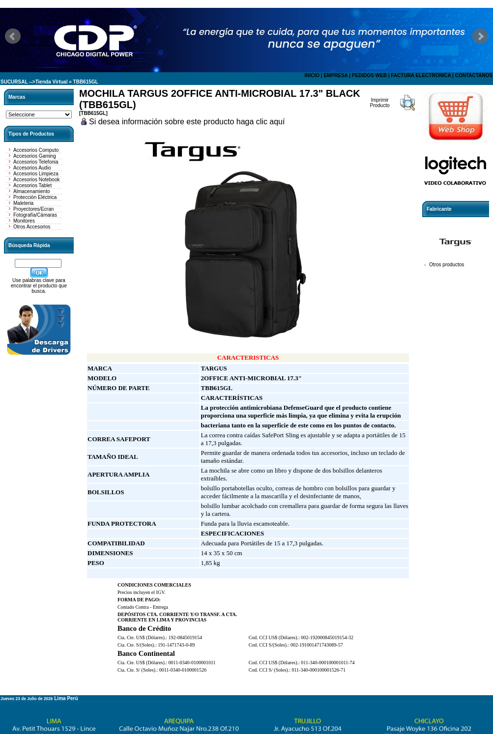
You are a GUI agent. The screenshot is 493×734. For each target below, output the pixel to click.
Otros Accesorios (32, 226)
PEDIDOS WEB (369, 75)
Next (480, 36)
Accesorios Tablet (32, 185)
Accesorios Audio (32, 167)
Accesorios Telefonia (35, 162)
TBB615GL (85, 82)
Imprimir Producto (379, 102)
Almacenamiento (31, 191)
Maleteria (23, 203)
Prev (13, 36)
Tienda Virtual (51, 82)
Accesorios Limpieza (35, 173)
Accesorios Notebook (36, 179)
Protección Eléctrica (35, 197)
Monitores (24, 221)
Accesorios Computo (35, 150)
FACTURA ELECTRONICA (421, 75)
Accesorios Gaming (34, 156)
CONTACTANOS (474, 75)
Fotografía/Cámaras (35, 215)
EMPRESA (335, 75)
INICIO (311, 75)
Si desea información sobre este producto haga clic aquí (187, 121)
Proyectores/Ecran (33, 209)
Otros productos (446, 264)
